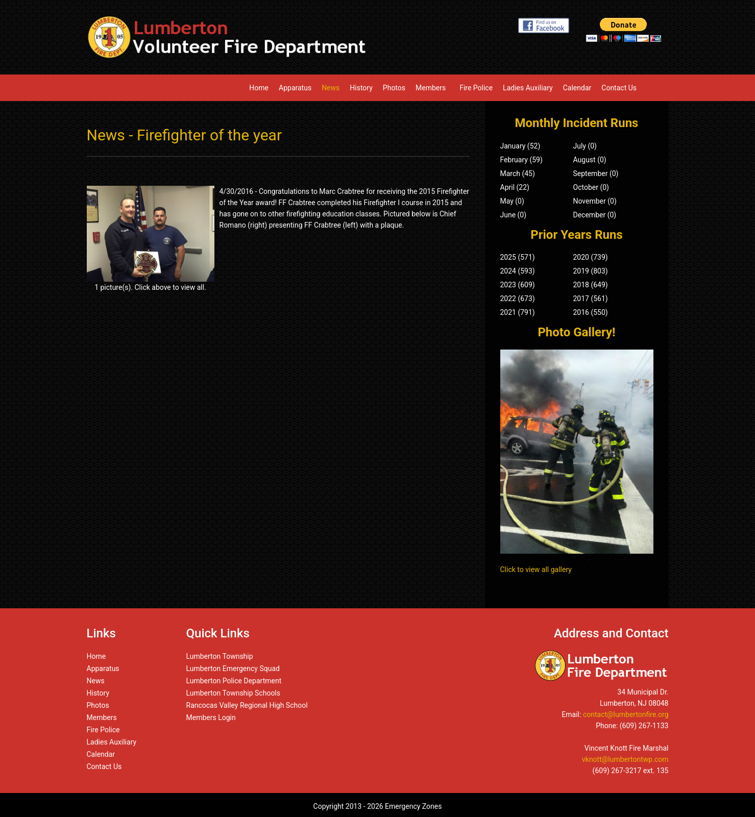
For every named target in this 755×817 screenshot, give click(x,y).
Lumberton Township (219, 656)
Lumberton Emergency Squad (233, 668)
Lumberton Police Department (234, 681)
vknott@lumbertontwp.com (625, 759)
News (330, 88)
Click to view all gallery (536, 569)
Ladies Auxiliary (528, 88)
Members (432, 88)
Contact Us (619, 88)
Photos (394, 88)
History (361, 88)
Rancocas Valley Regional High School (247, 705)
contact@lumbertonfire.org (626, 714)
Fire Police (476, 88)
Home (259, 88)
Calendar (577, 88)
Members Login (211, 717)
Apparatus (295, 88)
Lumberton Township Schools (233, 693)
